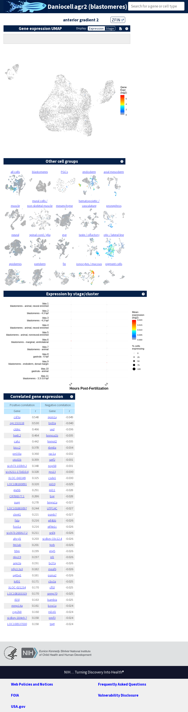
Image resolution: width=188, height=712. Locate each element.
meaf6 (52, 569)
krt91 (17, 581)
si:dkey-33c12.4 (52, 539)
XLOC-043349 (17, 478)
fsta (17, 520)
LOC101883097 (17, 508)
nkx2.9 (17, 557)
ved (52, 429)
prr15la (17, 454)
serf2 (52, 460)
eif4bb (52, 520)
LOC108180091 (17, 484)
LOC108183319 (17, 593)
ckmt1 (17, 514)
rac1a (52, 454)
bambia (52, 600)
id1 (52, 557)
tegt (52, 624)
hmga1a (52, 502)
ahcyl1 (17, 539)
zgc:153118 (17, 423)
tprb (52, 545)
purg (17, 502)
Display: (81, 28)
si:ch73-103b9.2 (17, 466)
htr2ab (17, 545)
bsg (52, 496)
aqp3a (17, 563)
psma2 (52, 575)
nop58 (52, 466)
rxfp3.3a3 (17, 569)
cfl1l (52, 587)
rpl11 (52, 490)
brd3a (52, 423)
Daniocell (60, 7)
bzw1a (52, 606)
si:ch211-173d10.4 (17, 472)
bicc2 (16, 447)
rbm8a (52, 447)
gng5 (52, 551)
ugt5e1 (17, 575)
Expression (96, 28)
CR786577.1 (16, 496)
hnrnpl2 (52, 441)
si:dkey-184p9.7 (17, 618)
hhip (17, 551)
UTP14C (52, 508)
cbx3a (52, 581)
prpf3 (52, 618)
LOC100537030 (17, 624)
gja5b (16, 490)
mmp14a (17, 606)
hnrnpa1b (52, 435)
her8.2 (17, 435)
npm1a (52, 417)
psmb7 (52, 514)
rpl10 (52, 484)
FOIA (15, 695)
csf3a (17, 417)
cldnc (16, 429)
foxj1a (17, 527)
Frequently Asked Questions (122, 684)
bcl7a (52, 563)
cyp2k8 (17, 612)
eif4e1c (52, 527)
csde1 (52, 478)
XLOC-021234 (17, 587)
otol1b (17, 460)
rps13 (52, 472)
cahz (17, 441)
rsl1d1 (52, 612)
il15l (17, 600)
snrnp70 (52, 593)
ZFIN (118, 19)
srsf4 (52, 533)
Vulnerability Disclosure (118, 695)
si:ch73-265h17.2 (17, 533)
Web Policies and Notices (32, 684)
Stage (110, 28)
